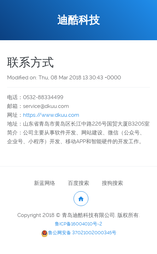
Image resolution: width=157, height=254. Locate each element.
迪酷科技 (78, 20)
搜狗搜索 (112, 183)
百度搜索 (78, 183)
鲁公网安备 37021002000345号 (78, 232)
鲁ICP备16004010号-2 (78, 223)
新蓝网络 (44, 183)
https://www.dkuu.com (51, 115)
